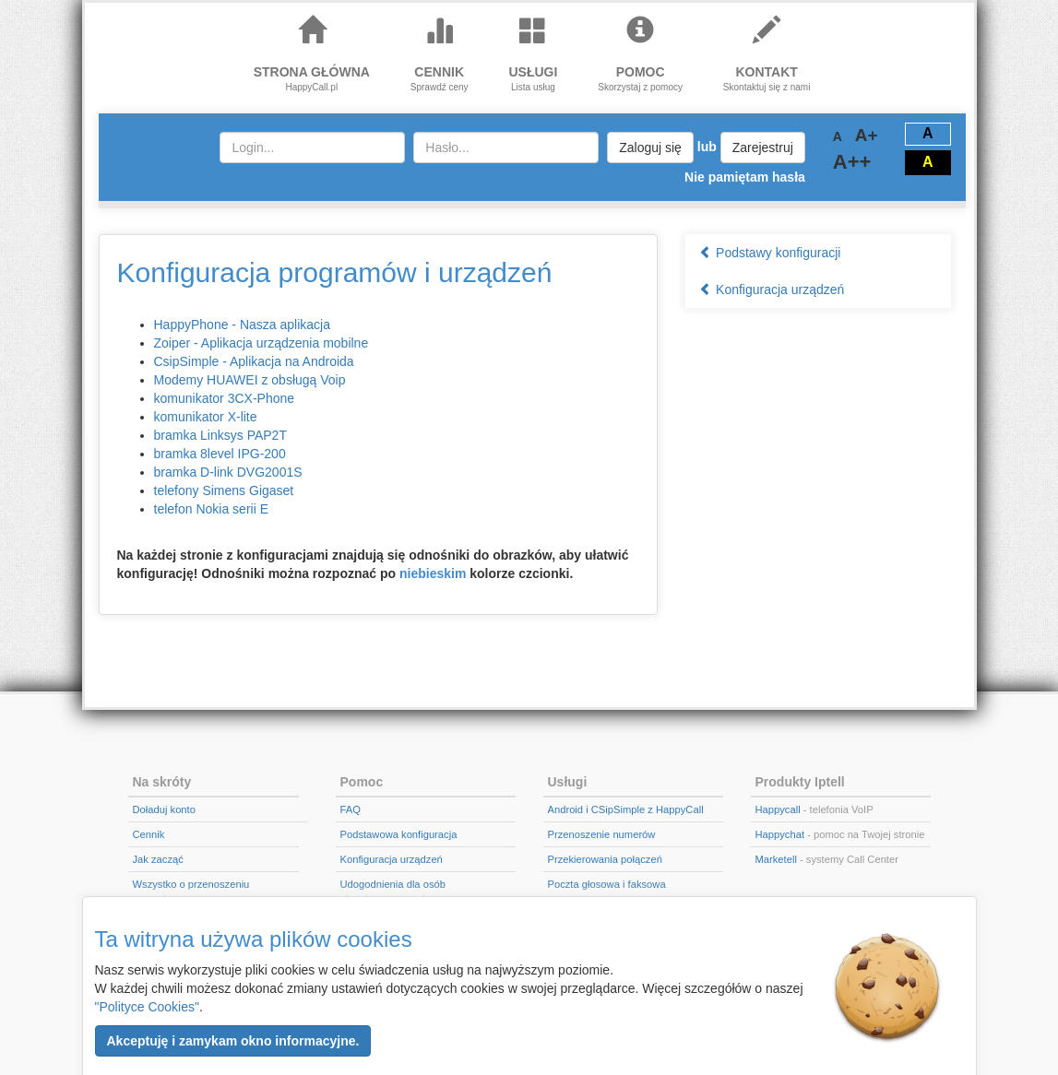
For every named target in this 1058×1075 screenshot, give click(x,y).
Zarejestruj (762, 147)
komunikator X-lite (205, 416)
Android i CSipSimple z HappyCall (626, 809)
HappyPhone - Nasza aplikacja (242, 324)
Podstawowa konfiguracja (399, 834)
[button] (233, 1041)
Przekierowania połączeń (605, 859)
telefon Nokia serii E (211, 509)
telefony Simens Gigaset (224, 490)
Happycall (778, 809)
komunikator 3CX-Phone (224, 398)
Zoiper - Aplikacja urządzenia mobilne (261, 343)
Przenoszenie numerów (602, 834)
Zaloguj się (650, 147)
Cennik (149, 834)
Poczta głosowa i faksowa (607, 884)
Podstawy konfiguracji (769, 252)
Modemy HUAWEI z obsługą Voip (250, 379)
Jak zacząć (158, 859)
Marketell (776, 859)
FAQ (350, 809)
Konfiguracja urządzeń (771, 289)
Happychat (780, 834)
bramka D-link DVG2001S (228, 472)
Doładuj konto (164, 809)
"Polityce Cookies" (147, 1006)
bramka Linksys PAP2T (220, 435)
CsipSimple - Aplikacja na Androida (254, 361)
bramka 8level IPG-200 (220, 453)
